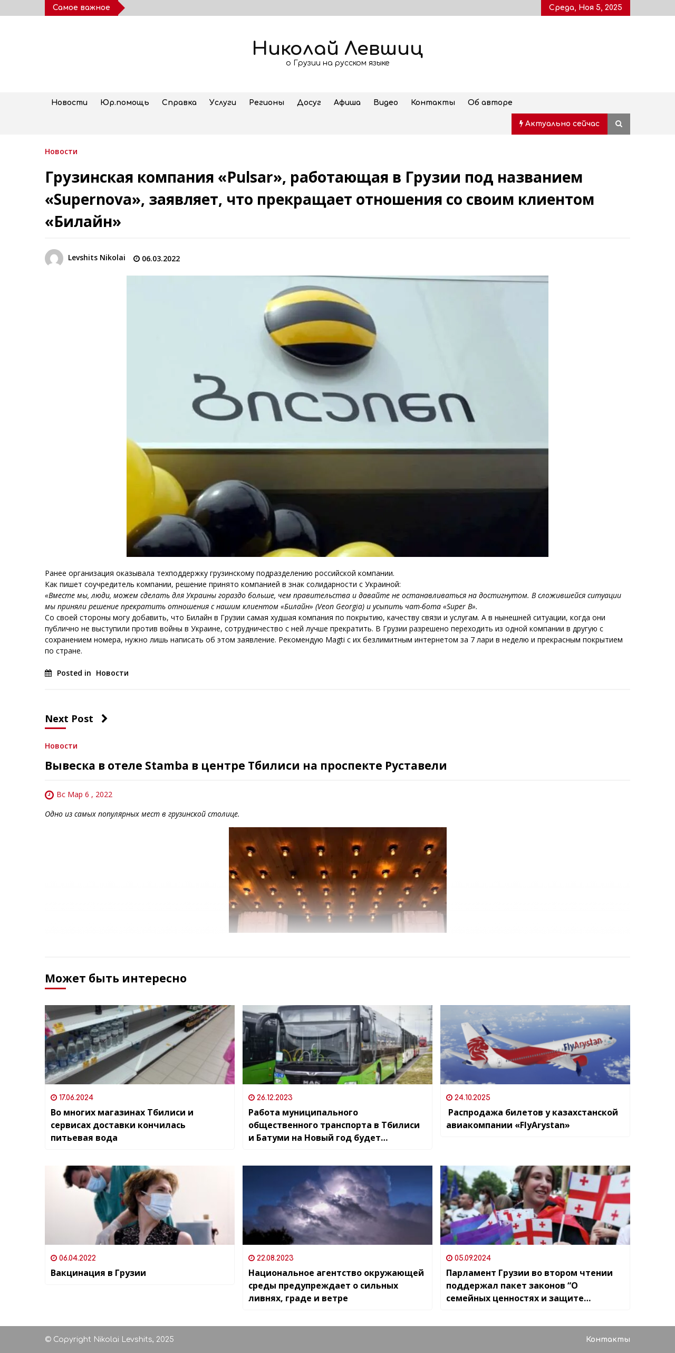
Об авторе (490, 103)
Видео (385, 103)
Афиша (347, 103)
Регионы (266, 103)
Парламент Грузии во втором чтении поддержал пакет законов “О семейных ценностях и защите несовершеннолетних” (529, 1285)
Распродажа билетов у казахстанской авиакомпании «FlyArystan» (532, 1118)
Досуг (309, 103)
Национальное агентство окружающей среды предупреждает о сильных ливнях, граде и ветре (336, 1285)
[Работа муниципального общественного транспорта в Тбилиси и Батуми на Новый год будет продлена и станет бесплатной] (337, 1044)
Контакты (433, 103)
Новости (69, 103)
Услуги (222, 103)
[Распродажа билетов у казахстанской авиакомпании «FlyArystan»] (535, 1044)
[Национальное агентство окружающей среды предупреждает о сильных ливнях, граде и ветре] (337, 1205)
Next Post (76, 718)
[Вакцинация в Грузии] (140, 1205)
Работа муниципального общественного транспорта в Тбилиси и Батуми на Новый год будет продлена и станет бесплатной (334, 1125)
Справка (179, 103)
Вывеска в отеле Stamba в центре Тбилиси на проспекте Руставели (246, 765)
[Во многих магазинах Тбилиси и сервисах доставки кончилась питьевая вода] (140, 1044)
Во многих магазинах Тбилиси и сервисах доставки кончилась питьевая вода (122, 1124)
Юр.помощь (124, 103)
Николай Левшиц (337, 49)
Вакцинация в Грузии (98, 1273)
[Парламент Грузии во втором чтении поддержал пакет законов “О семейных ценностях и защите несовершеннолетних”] (535, 1205)
